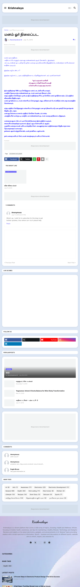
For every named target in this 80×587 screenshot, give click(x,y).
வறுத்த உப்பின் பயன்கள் (24, 381)
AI (8, 487)
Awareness (26, 487)
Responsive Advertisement (40, 20)
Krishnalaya (16, 8)
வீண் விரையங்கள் (10, 185)
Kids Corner (48, 491)
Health (21, 491)
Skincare (47, 494)
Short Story (35, 494)
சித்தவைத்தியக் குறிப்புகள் (36, 498)
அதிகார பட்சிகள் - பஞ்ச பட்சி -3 (27, 400)
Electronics (40, 487)
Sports (58, 494)
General (10, 491)
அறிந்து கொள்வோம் (14, 498)
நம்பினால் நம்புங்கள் (17, 30)
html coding (34, 491)
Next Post (71, 262)
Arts (15, 487)
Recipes (22, 494)
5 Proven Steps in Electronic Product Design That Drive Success (37, 577)
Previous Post (10, 262)
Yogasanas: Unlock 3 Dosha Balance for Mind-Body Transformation (40, 391)
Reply (8, 223)
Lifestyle (10, 494)
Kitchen (61, 491)
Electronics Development (59, 487)
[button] (5, 8)
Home (6, 30)
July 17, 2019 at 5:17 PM (19, 215)
